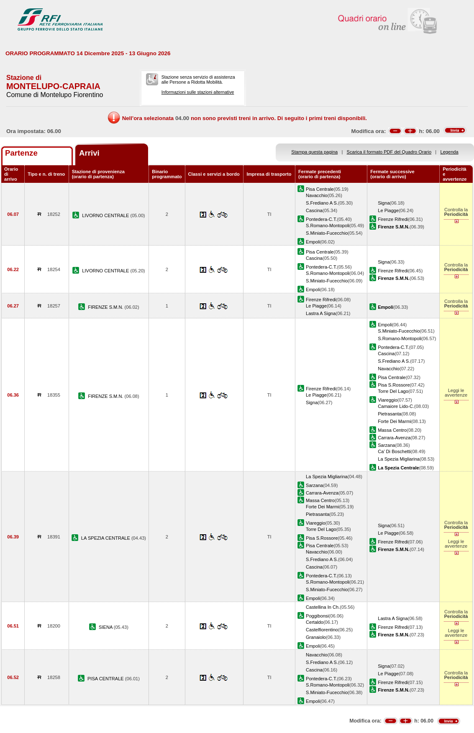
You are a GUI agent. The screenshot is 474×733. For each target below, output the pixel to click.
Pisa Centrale (320, 189)
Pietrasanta (389, 413)
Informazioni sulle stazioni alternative (197, 92)
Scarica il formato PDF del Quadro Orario (389, 151)
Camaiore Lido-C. (396, 406)
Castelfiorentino (322, 629)
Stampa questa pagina (314, 151)
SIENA (106, 627)
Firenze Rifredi (393, 219)
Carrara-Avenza (394, 437)
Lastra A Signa (321, 313)
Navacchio (317, 195)
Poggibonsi (317, 615)
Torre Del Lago (393, 391)
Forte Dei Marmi (394, 421)
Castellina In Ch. (323, 607)
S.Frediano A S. (322, 202)
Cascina (314, 210)
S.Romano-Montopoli (327, 225)
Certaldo (314, 622)
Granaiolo (316, 637)
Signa (383, 202)
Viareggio (387, 399)
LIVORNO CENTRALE (106, 215)
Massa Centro (392, 430)
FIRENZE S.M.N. (106, 307)
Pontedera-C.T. (321, 219)
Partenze (21, 153)
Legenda (450, 151)
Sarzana (386, 445)
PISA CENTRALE (106, 678)
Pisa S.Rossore (394, 384)
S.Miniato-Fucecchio (327, 233)
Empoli (313, 241)
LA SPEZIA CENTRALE (106, 538)
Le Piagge (388, 210)
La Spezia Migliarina (399, 458)
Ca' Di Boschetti (394, 451)
